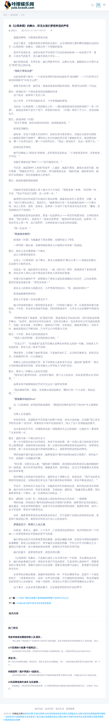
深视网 (102, 713)
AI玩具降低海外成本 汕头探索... (24, 682)
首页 (5, 15)
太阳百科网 (87, 713)
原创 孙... (13, 658)
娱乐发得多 (27, 716)
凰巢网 (96, 713)
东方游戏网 (17, 716)
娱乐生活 (60, 708)
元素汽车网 (67, 716)
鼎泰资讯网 (28, 713)
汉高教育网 (96, 716)
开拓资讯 (76, 716)
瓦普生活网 (56, 716)
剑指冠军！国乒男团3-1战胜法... (24, 671)
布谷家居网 (86, 716)
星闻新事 (14, 15)
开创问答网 (39, 713)
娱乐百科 (49, 708)
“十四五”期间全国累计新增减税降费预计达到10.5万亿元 (43, 598)
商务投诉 (57, 713)
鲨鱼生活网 (77, 713)
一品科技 (7, 716)
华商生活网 (66, 713)
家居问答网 (15, 719)
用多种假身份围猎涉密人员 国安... (25, 637)
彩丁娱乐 (37, 716)
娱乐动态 (39, 708)
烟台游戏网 (46, 716)
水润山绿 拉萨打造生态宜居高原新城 (34, 603)
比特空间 (49, 713)
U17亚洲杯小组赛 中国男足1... (23, 647)
